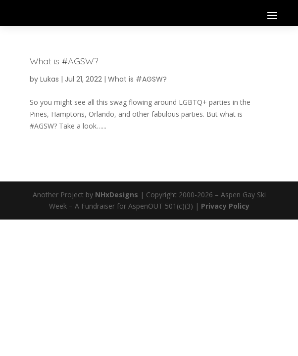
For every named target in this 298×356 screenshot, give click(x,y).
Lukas (49, 79)
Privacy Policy (225, 206)
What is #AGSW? (64, 61)
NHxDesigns (116, 194)
